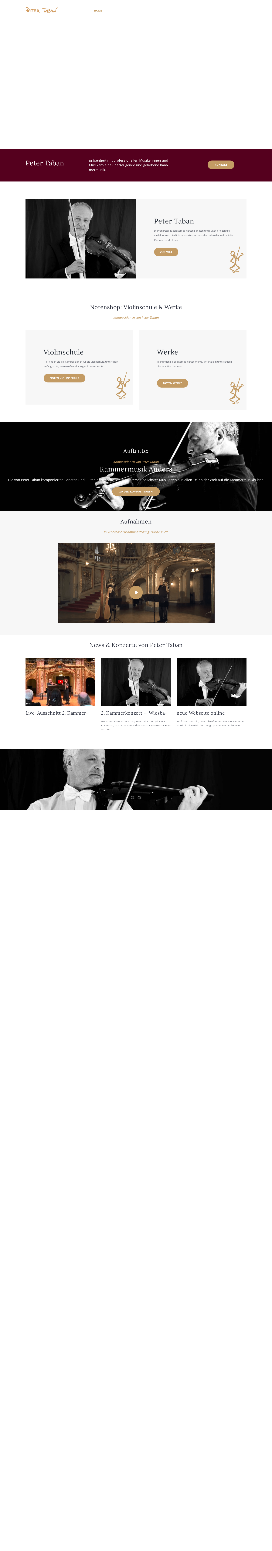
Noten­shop (178, 10)
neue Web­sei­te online (201, 713)
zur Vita (166, 252)
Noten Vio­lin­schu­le (64, 378)
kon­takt (221, 165)
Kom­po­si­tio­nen (130, 10)
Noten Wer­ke (172, 383)
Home (98, 10)
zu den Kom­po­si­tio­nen (136, 491)
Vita (110, 10)
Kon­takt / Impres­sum (207, 10)
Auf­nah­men (155, 10)
